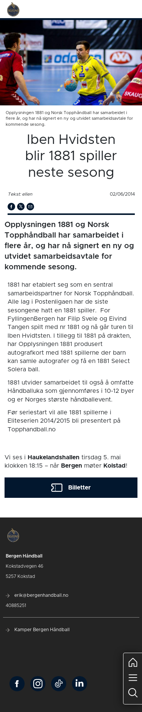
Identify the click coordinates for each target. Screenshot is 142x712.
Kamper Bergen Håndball (38, 629)
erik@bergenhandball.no (37, 595)
